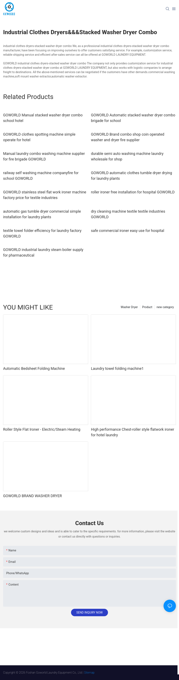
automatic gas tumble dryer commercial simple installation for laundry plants (42, 214)
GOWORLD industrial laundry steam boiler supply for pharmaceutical (43, 252)
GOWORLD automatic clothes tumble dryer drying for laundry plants (131, 176)
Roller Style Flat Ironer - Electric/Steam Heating (41, 429)
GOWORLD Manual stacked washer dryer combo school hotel (43, 118)
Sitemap (89, 672)
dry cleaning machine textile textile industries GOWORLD (128, 214)
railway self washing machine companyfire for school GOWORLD (40, 176)
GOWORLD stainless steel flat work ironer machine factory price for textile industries (44, 195)
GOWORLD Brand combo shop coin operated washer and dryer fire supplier (127, 137)
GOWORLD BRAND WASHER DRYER (32, 496)
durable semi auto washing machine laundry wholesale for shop (127, 156)
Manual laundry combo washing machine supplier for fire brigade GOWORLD (44, 156)
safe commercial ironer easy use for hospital (127, 230)
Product (147, 307)
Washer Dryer (129, 307)
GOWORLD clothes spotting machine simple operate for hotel (39, 137)
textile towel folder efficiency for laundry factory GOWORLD (42, 233)
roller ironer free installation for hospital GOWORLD (132, 192)
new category (165, 307)
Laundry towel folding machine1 (117, 368)
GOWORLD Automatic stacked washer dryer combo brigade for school (133, 118)
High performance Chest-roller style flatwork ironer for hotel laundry (132, 432)
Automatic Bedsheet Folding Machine (34, 368)
